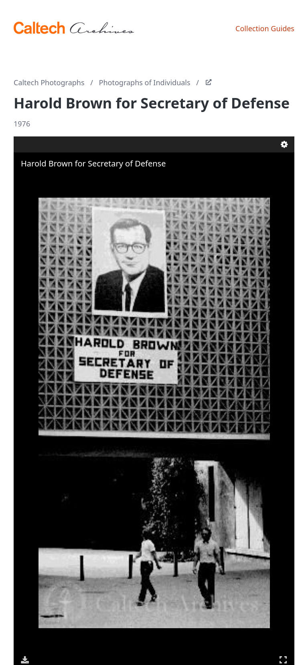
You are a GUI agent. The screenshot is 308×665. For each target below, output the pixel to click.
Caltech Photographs (49, 82)
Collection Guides (264, 28)
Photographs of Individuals (144, 82)
